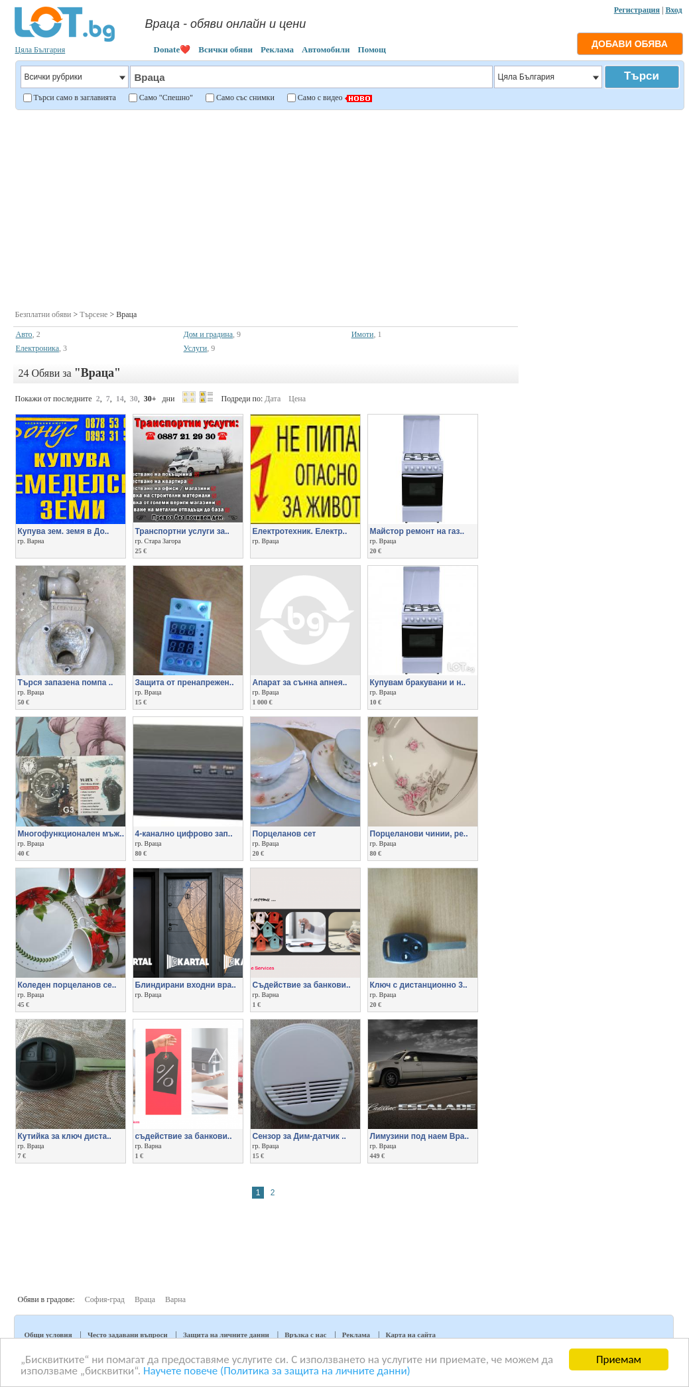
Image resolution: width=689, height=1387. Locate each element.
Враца (145, 1299)
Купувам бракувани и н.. (418, 682)
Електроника (38, 348)
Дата (273, 398)
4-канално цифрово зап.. (184, 833)
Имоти (362, 334)
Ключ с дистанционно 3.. (419, 985)
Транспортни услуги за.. (182, 531)
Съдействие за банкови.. (302, 985)
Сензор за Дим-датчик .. (299, 1136)
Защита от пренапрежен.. (184, 682)
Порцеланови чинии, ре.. (419, 833)
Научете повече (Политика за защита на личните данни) (276, 1371)
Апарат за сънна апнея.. (300, 682)
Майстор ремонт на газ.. (417, 531)
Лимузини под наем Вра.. (420, 1136)
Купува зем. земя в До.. (63, 531)
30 (134, 398)
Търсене (93, 314)
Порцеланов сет (284, 833)
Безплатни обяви (43, 314)
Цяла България (40, 49)
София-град (105, 1299)
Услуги (196, 348)
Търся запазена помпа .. (65, 682)
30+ (150, 398)
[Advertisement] (348, 208)
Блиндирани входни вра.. (185, 985)
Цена (297, 398)
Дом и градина (208, 334)
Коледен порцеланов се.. (67, 985)
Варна (175, 1299)
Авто (24, 334)
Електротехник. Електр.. (300, 531)
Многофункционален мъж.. (71, 833)
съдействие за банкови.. (183, 1136)
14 (120, 398)
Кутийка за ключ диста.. (64, 1136)
